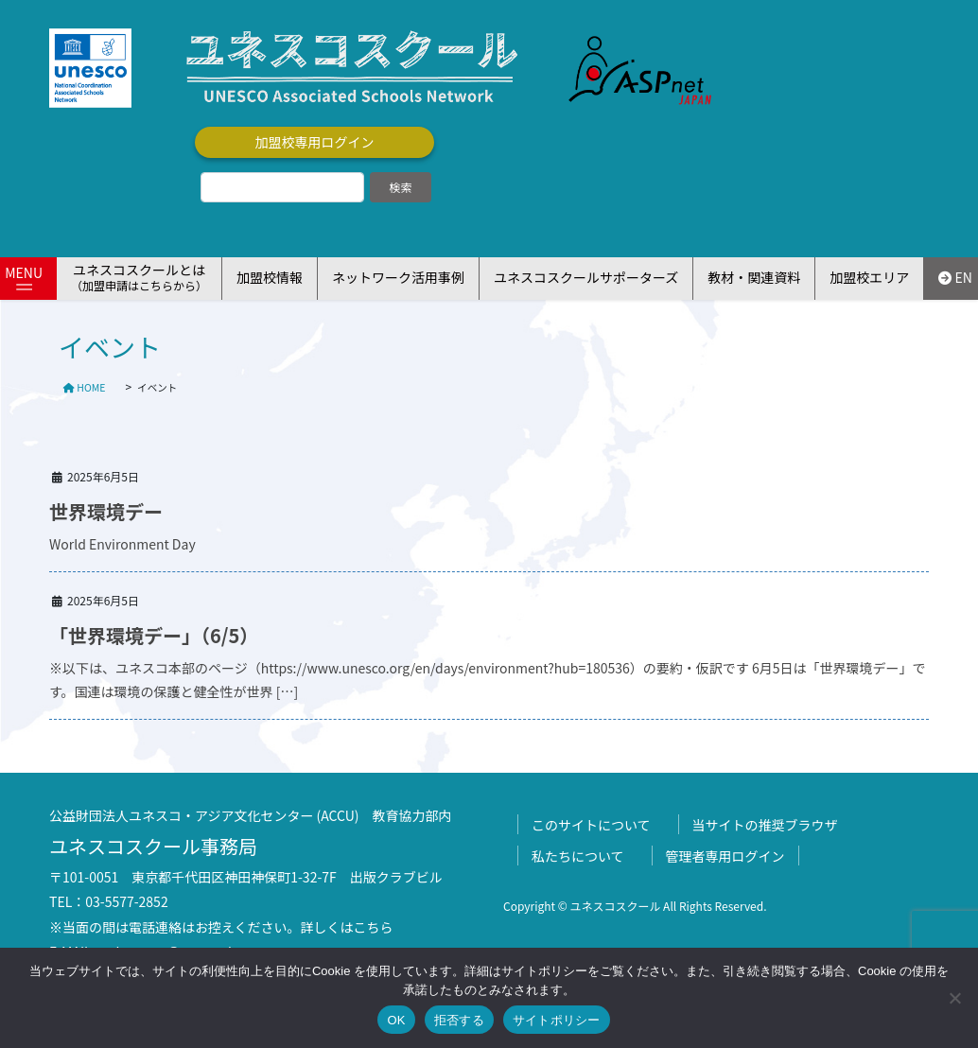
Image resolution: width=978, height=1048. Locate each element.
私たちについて (578, 856)
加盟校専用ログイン (315, 141)
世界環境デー (106, 511)
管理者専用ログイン (725, 856)
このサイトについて (591, 824)
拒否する (459, 1020)
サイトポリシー (557, 1020)
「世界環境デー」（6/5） (153, 635)
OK (396, 1020)
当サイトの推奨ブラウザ (765, 824)
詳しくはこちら (347, 926)
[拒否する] (954, 997)
